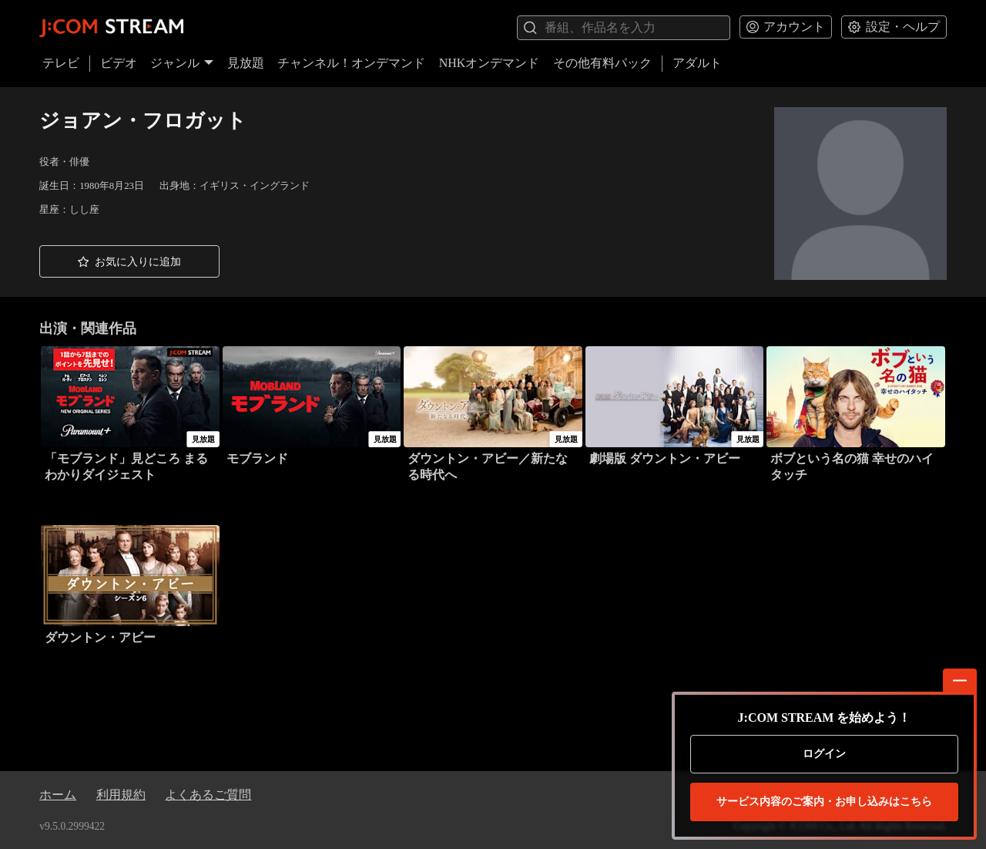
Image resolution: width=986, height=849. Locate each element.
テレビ (60, 62)
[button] (129, 261)
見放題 (245, 62)
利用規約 (121, 794)
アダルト (697, 62)
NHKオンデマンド (489, 62)
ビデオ (118, 62)
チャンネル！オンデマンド (351, 62)
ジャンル (181, 62)
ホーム (57, 794)
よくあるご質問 (208, 794)
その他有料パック (602, 62)
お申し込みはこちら (824, 802)
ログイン (824, 754)
